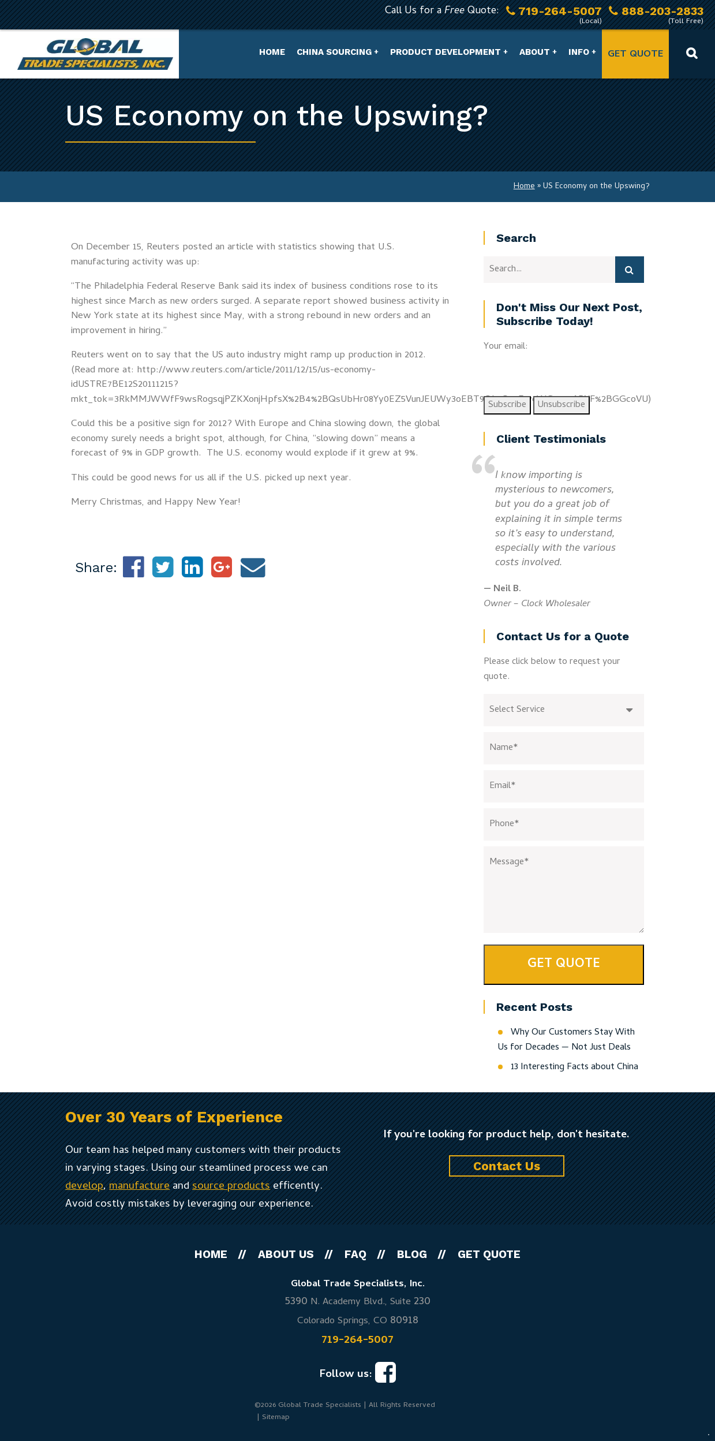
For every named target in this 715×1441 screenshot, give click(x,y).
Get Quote (635, 55)
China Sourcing (334, 52)
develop (84, 1187)
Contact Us (506, 1166)
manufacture (139, 1187)
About (534, 52)
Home (272, 52)
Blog (412, 1254)
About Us (286, 1254)
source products (231, 1187)
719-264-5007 (357, 1340)
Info (578, 52)
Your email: (506, 346)
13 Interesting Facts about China (574, 1067)
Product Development (445, 52)
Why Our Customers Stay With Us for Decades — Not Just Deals (566, 1040)
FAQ (355, 1254)
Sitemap (276, 1418)
